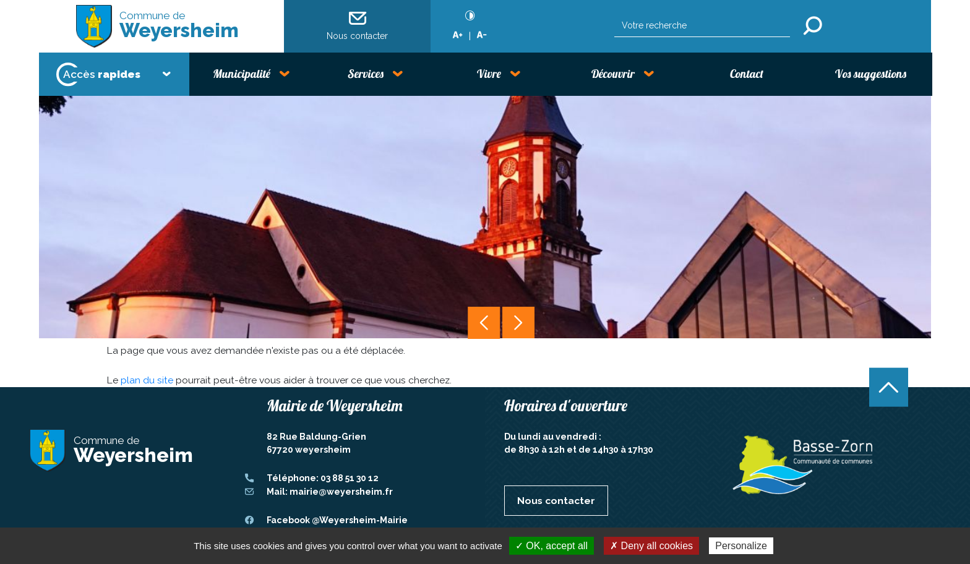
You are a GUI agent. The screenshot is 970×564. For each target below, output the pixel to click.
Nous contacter (357, 25)
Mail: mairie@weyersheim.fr (330, 492)
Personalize (741, 545)
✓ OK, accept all (551, 545)
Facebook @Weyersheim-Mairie (337, 520)
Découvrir (613, 73)
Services (366, 73)
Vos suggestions (870, 73)
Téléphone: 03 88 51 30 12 (323, 478)
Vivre (489, 73)
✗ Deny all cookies (651, 545)
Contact (746, 73)
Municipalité (241, 73)
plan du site (147, 380)
